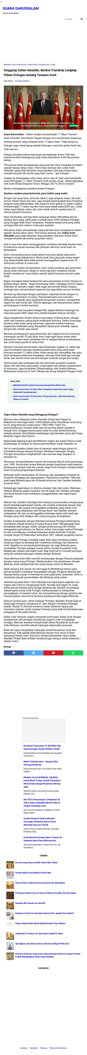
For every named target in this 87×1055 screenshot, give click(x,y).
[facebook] (62, 8)
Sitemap (43, 1049)
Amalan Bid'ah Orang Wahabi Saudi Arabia (33, 872)
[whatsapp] (73, 650)
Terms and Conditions (58, 1049)
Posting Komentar (22, 79)
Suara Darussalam (22, 6)
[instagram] (80, 8)
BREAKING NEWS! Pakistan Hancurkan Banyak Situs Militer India (39, 383)
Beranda (23, 1049)
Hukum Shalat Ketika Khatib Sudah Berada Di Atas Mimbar (40, 923)
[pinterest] (53, 650)
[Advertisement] (43, 39)
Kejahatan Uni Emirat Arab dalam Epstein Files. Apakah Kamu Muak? (44, 913)
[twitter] (68, 8)
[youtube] (74, 8)
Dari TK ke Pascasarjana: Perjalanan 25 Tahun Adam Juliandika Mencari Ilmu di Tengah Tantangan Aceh (42, 802)
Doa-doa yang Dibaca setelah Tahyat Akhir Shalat (36, 862)
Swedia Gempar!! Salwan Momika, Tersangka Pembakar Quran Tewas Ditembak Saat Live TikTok (40, 821)
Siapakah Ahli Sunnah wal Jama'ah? (30, 902)
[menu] (5, 15)
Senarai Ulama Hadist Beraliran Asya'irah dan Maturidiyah (40, 882)
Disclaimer (34, 1049)
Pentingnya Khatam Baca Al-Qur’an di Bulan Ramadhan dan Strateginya (45, 892)
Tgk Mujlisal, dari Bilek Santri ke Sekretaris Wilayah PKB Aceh (42, 943)
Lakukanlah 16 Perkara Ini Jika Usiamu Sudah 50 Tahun (39, 933)
